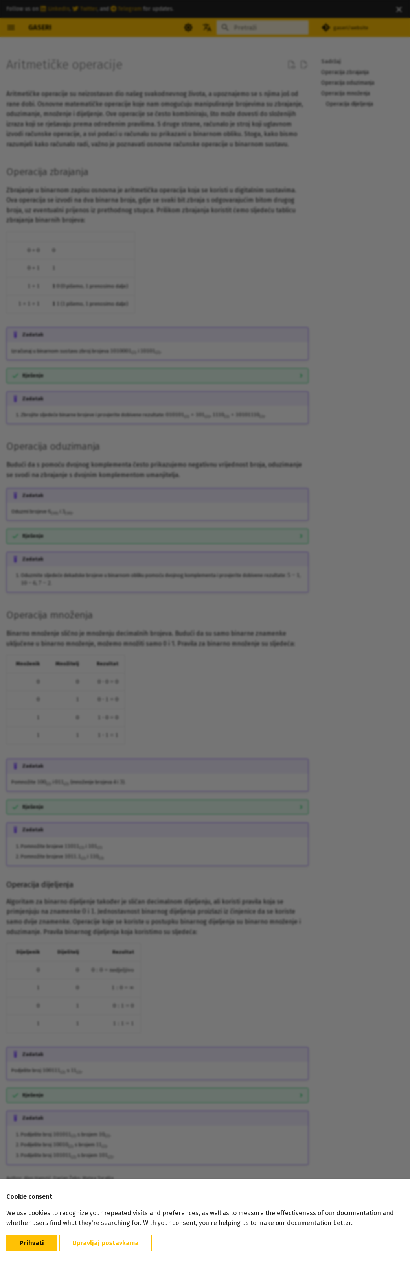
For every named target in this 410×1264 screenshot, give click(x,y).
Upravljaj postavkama (105, 1243)
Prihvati (32, 1243)
